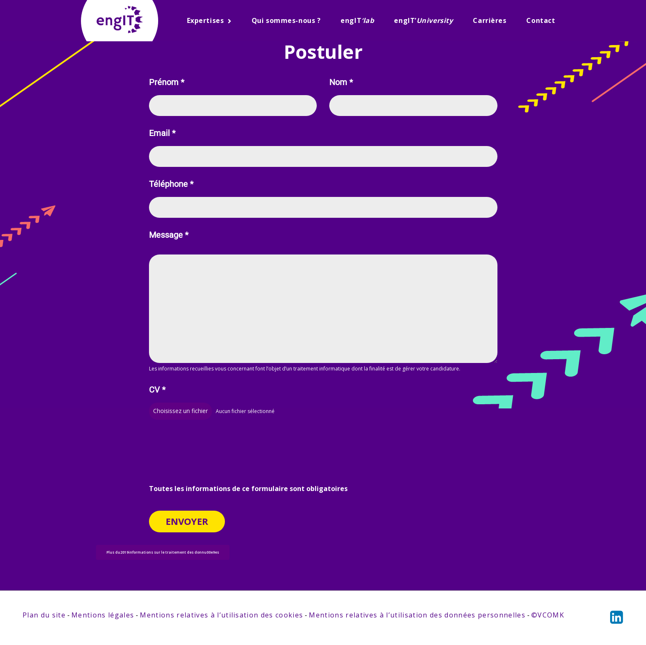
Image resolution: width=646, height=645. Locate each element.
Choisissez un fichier (180, 412)
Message (169, 235)
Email (162, 133)
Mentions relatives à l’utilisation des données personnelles (417, 615)
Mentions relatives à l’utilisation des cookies (221, 615)
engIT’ (423, 20)
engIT (357, 20)
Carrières (489, 20)
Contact (540, 20)
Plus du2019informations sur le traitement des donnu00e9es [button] (162, 552)
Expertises (205, 20)
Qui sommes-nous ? (286, 20)
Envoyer (187, 521)
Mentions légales (102, 615)
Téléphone (171, 184)
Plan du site (44, 615)
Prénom (166, 82)
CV (157, 391)
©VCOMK (547, 615)
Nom (341, 82)
